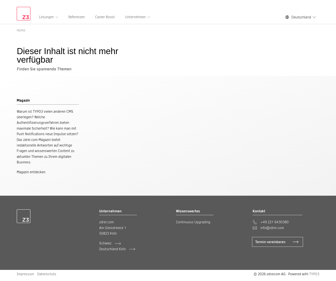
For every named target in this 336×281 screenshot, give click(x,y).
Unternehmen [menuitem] (137, 17)
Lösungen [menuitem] (48, 17)
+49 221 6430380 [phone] (271, 222)
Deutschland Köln (112, 249)
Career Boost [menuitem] (105, 17)
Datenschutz (46, 274)
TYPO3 (314, 274)
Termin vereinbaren (270, 242)
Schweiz (105, 243)
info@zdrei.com (268, 228)
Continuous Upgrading (193, 222)
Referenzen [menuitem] (76, 17)
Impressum (25, 274)
